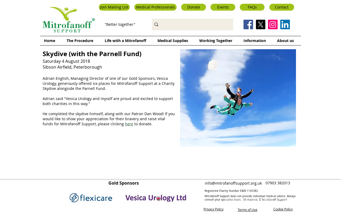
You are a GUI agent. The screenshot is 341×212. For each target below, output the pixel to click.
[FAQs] (252, 7)
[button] (114, 7)
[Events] (222, 7)
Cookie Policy (283, 209)
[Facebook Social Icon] (248, 24)
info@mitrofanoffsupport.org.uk (233, 183)
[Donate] (193, 7)
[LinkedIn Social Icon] (285, 24)
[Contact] (281, 7)
